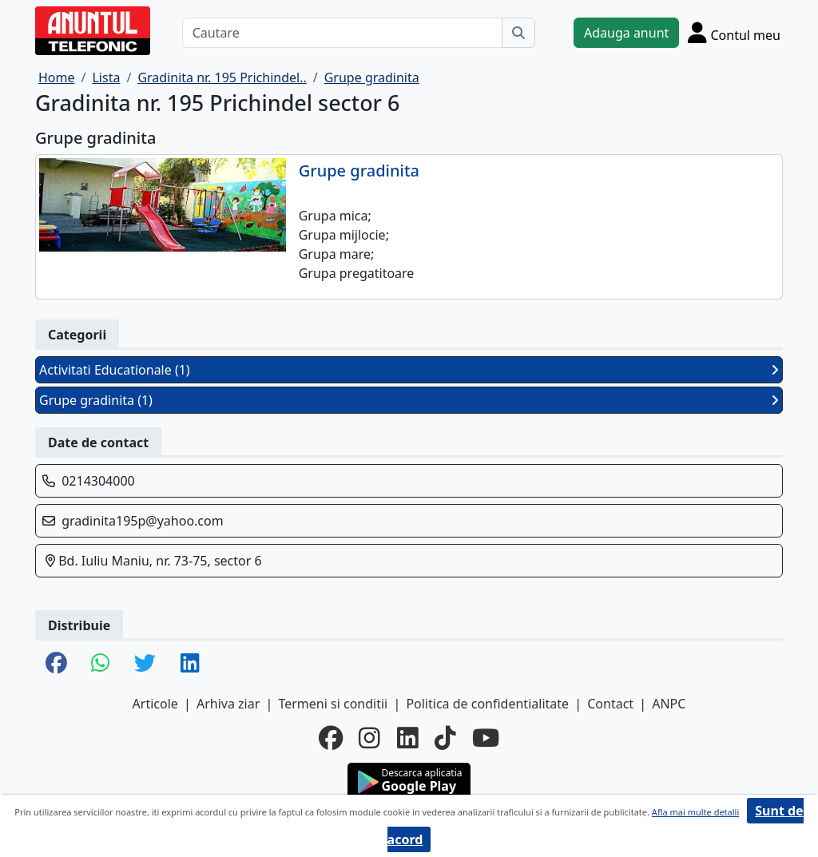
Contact (610, 703)
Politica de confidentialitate (487, 703)
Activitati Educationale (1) (409, 370)
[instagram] (369, 738)
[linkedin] (408, 738)
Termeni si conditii (332, 703)
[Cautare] (342, 33)
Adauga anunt (626, 33)
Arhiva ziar (228, 703)
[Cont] (734, 32)
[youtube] (485, 738)
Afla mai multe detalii (695, 812)
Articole (155, 703)
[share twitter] (145, 664)
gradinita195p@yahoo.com (143, 521)
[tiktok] (445, 738)
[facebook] (331, 738)
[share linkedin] (190, 664)
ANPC (668, 703)
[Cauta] (518, 33)
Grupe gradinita (359, 171)
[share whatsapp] (101, 664)
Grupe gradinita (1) (409, 400)
